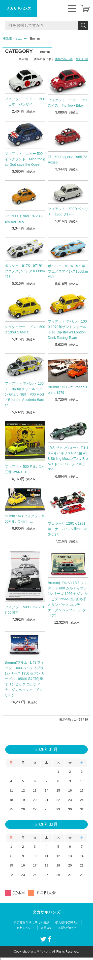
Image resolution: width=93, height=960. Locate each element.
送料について (26, 928)
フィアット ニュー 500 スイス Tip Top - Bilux (68, 102)
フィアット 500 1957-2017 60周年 (24, 609)
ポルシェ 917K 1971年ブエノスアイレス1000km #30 (68, 271)
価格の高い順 (64, 59)
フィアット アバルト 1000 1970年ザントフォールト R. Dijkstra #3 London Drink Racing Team (67, 329)
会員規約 (46, 928)
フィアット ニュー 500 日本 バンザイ (25, 101)
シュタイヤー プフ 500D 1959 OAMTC (25, 329)
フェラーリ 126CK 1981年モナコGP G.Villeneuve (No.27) (67, 528)
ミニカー (21, 38)
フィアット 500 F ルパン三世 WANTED (24, 469)
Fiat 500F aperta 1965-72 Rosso (67, 159)
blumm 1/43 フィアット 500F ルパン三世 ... (24, 518)
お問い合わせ (67, 928)
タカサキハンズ (18, 8)
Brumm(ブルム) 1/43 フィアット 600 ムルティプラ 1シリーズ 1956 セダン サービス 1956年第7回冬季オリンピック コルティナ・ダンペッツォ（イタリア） (68, 599)
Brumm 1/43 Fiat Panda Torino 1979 (68, 390)
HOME (7, 38)
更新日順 (82, 59)
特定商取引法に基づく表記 (31, 922)
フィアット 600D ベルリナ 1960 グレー (68, 211)
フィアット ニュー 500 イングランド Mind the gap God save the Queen (25, 159)
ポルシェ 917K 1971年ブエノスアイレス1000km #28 (25, 271)
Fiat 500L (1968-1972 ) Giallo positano (24, 218)
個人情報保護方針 (67, 922)
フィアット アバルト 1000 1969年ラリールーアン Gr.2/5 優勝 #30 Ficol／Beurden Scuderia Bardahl (24, 394)
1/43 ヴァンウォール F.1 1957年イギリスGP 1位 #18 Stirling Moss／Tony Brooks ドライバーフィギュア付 (68, 458)
